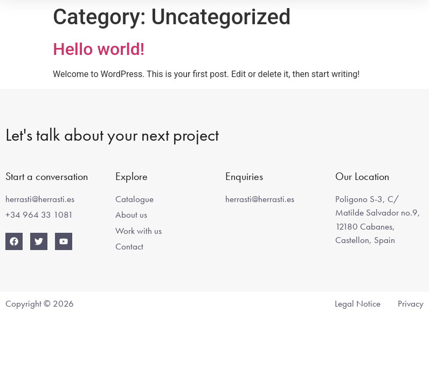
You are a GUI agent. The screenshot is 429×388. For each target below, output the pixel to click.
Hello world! (98, 49)
